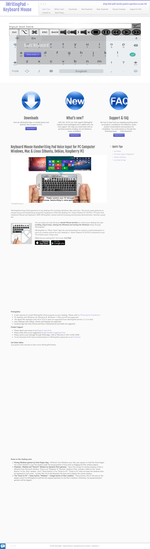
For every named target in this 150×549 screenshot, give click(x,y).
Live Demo (117, 151)
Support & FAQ (135, 9)
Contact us (46, 12)
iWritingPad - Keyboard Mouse (17, 7)
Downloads (73, 9)
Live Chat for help (120, 160)
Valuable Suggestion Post (56, 332)
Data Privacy (59, 12)
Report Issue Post (44, 330)
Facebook (76, 337)
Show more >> (32, 54)
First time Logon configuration (124, 154)
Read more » (31, 128)
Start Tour (46, 9)
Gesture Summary (119, 9)
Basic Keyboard (102, 9)
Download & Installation (90, 315)
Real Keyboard (86, 9)
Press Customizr (86, 546)
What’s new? (59, 9)
